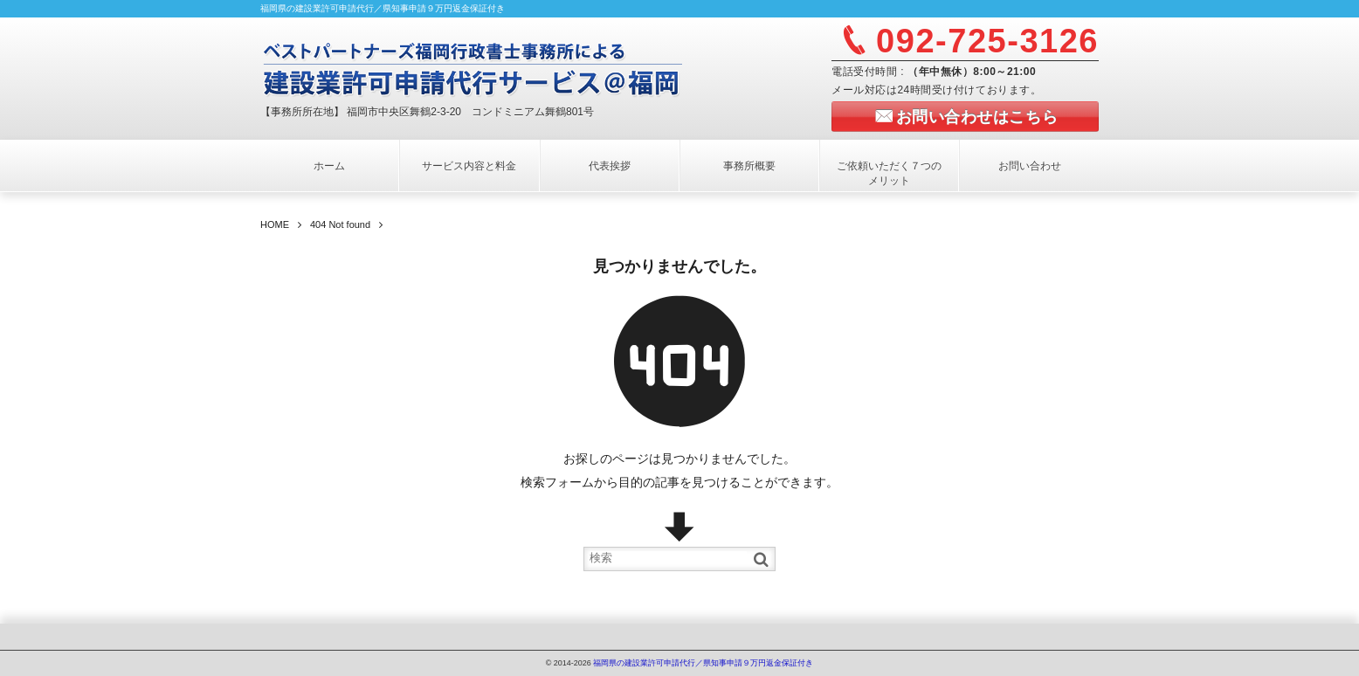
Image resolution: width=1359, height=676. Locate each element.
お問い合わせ (1029, 166)
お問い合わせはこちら (977, 117)
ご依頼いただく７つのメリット (889, 173)
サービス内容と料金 (469, 166)
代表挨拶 (610, 166)
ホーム (329, 166)
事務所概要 (749, 166)
